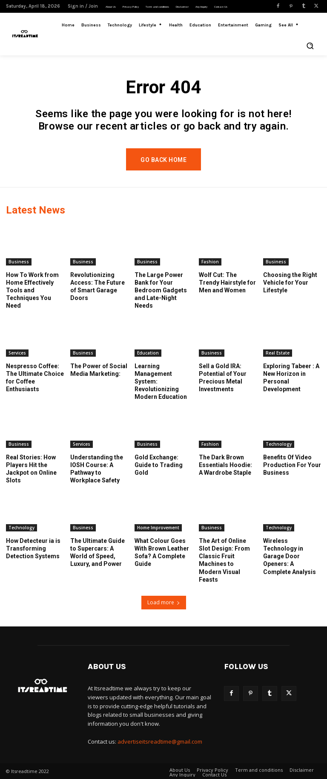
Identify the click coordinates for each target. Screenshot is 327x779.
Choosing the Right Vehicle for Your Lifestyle (290, 282)
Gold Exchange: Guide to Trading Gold (159, 464)
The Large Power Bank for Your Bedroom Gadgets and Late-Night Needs (161, 290)
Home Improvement (158, 527)
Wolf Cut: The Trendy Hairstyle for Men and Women (227, 282)
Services (17, 352)
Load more (163, 602)
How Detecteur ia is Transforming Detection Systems (33, 548)
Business (19, 261)
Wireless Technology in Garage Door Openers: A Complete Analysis (289, 556)
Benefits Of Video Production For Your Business (292, 464)
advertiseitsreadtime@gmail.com (160, 741)
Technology (279, 444)
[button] (309, 45)
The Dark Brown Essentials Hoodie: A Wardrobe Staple (225, 464)
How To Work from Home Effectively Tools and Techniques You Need (32, 290)
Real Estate (278, 352)
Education (148, 352)
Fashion (210, 261)
